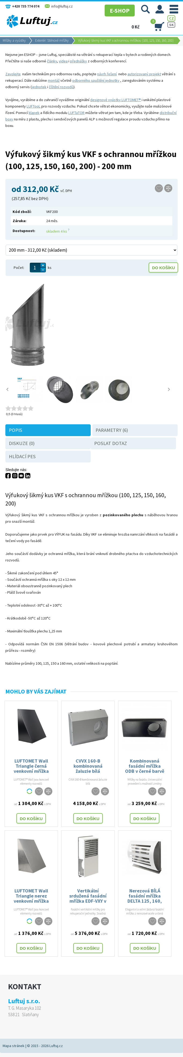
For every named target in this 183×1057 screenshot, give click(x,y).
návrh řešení (107, 74)
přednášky (78, 61)
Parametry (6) (112, 430)
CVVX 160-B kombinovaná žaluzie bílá (88, 766)
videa (63, 61)
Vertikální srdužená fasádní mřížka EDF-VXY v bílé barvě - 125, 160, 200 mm (88, 895)
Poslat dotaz (110, 443)
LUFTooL (34, 106)
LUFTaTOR (76, 112)
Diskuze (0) (22, 443)
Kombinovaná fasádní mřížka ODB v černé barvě (144, 766)
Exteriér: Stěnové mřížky (52, 40)
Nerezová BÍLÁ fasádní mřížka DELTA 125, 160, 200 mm (144, 895)
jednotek (39, 86)
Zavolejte (13, 74)
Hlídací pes (22, 456)
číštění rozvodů (61, 86)
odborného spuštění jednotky (95, 80)
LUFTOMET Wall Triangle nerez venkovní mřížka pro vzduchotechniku (31, 895)
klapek (34, 112)
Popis (15, 430)
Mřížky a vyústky (14, 40)
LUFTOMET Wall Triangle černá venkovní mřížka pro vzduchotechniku (31, 766)
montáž (54, 80)
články (52, 61)
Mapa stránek (13, 1045)
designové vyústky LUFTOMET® (115, 99)
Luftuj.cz (56, 1045)
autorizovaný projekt (144, 74)
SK (171, 24)
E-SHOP (117, 9)
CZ (171, 18)
